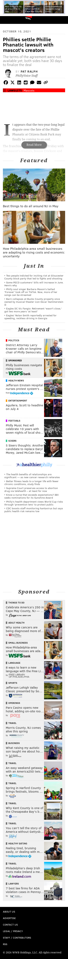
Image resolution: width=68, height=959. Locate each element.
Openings (14, 703)
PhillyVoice (9, 19)
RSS (5, 944)
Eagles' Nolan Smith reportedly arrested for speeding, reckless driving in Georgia (30, 317)
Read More (34, 144)
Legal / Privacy (13, 931)
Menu (62, 20)
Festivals (14, 420)
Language (14, 662)
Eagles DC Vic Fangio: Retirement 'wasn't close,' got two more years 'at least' (33, 310)
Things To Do (16, 602)
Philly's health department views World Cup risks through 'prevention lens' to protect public (33, 503)
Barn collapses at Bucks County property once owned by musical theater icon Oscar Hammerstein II (33, 301)
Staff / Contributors (17, 937)
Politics (13, 340)
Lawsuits (15, 90)
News (28, 18)
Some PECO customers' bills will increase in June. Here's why (33, 284)
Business (14, 743)
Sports (12, 682)
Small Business (18, 642)
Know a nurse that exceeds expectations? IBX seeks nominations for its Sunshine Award (31, 496)
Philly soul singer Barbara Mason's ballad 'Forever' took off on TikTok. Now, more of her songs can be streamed (30, 292)
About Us (9, 911)
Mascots (29, 90)
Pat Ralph (29, 71)
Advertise (9, 918)
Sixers (12, 440)
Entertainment (17, 400)
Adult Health (16, 622)
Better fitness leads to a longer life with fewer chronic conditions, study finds (31, 482)
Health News (16, 380)
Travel (12, 723)
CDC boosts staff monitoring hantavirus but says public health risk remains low (33, 510)
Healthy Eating (17, 843)
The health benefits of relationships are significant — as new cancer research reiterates (32, 476)
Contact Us (10, 924)
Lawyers (13, 883)
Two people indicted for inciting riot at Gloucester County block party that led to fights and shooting (33, 277)
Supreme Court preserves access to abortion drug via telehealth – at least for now (31, 489)
